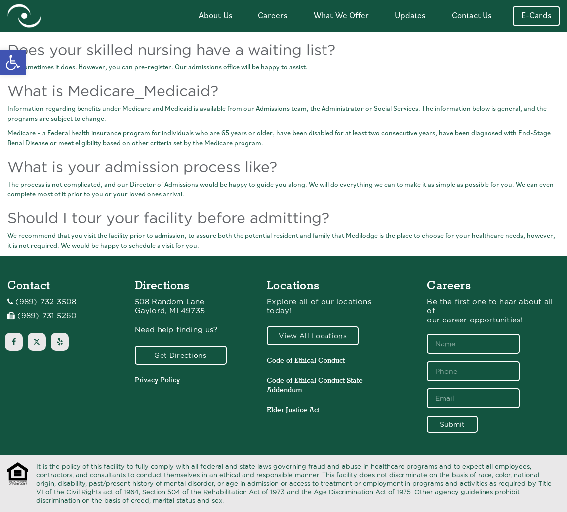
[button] (13, 62)
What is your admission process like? (142, 167)
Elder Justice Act (293, 410)
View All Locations (312, 336)
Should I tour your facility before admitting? (168, 218)
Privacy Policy (157, 380)
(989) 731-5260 (47, 316)
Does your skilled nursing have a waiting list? (171, 50)
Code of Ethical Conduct (306, 360)
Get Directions (180, 355)
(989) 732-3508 (45, 302)
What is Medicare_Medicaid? (112, 91)
